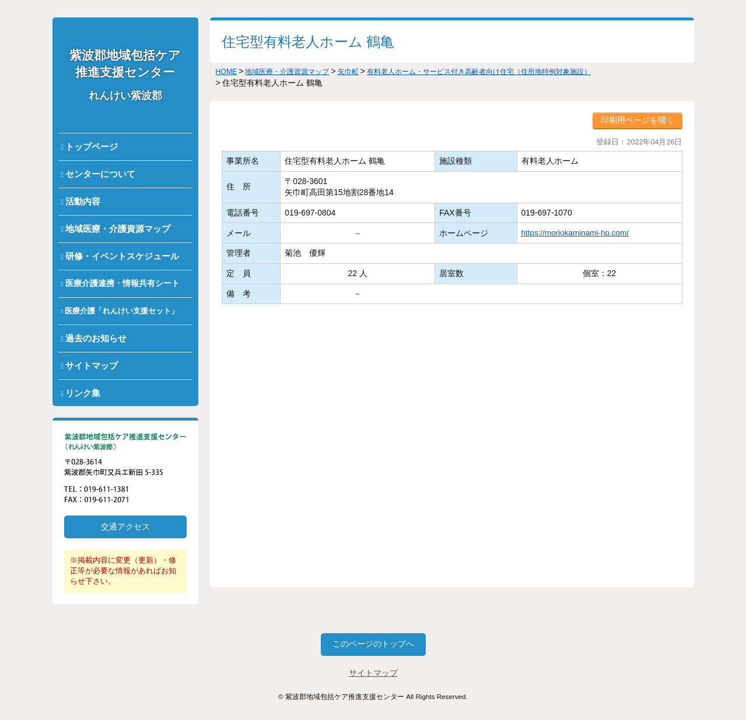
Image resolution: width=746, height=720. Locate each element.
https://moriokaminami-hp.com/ (573, 232)
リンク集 (82, 393)
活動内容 (82, 201)
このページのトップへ (373, 644)
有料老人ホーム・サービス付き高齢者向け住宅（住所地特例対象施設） (518, 71)
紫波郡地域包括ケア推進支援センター (125, 74)
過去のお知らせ (96, 338)
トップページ (91, 146)
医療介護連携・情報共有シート (122, 283)
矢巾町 (367, 71)
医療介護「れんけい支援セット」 (121, 310)
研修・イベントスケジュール (122, 256)
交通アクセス (125, 526)
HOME (228, 71)
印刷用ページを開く (637, 120)
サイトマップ (91, 365)
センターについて (100, 174)
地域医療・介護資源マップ (117, 229)
